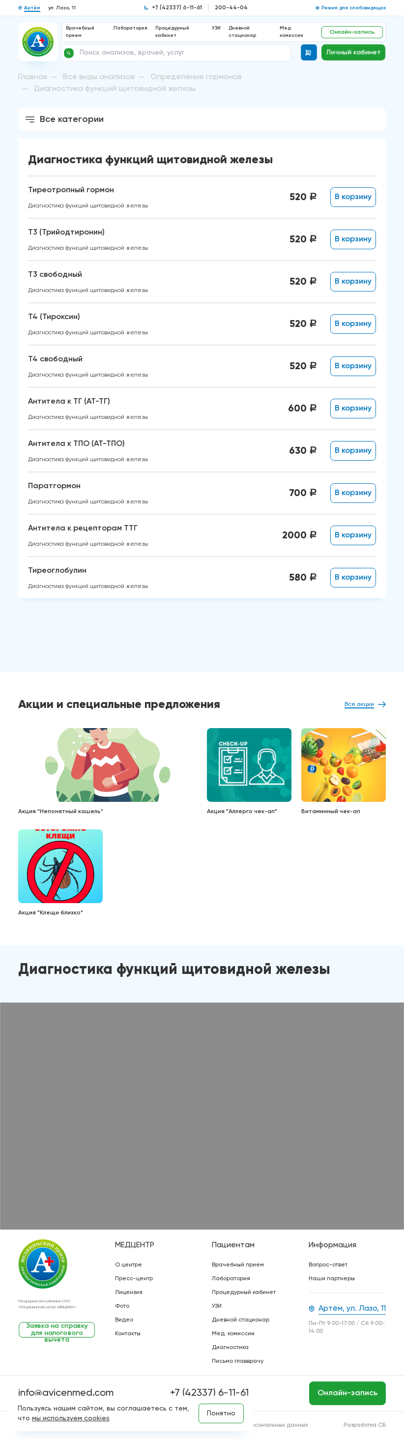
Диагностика (230, 1348)
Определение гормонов (196, 77)
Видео (124, 1320)
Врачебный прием (238, 1265)
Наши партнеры (332, 1279)
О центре (128, 1265)
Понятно (221, 1413)
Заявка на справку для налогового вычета (57, 1330)
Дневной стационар (240, 1320)
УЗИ (216, 28)
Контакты (128, 1334)
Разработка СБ (365, 1425)
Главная (32, 77)
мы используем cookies (71, 1418)
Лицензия (129, 1292)
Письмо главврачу (237, 1361)
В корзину (353, 197)
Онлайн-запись (352, 32)
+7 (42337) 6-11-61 (177, 8)
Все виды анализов (99, 77)
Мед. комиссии (233, 1334)
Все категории (64, 119)
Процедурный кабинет (244, 1292)
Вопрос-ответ (328, 1265)
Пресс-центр (134, 1279)
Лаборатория (130, 28)
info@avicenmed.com (66, 1393)
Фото (122, 1306)
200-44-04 (231, 8)
